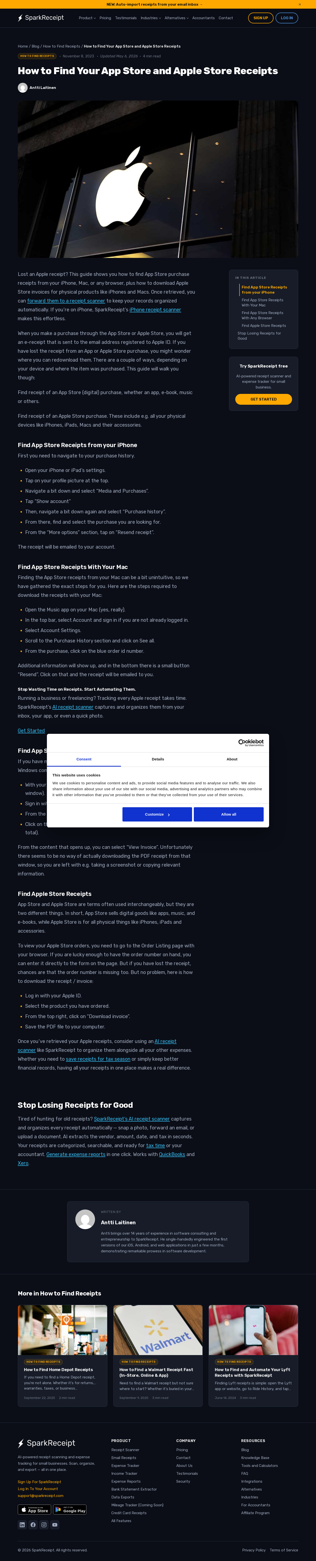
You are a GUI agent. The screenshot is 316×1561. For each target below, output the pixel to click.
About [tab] (232, 759)
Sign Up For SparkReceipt (39, 1482)
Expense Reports (126, 1481)
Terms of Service (284, 1550)
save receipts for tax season (98, 1059)
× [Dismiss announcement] (299, 4)
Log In (287, 18)
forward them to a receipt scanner (66, 301)
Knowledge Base (255, 1458)
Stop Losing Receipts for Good (259, 336)
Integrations (251, 1481)
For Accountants (255, 1505)
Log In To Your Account (38, 1489)
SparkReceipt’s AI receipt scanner (132, 1119)
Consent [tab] (84, 759)
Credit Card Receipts (129, 1513)
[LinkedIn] (22, 1524)
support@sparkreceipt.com (40, 1496)
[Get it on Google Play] (69, 1509)
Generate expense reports (75, 1154)
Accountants (203, 18)
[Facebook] (33, 1524)
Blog (245, 1450)
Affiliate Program (255, 1513)
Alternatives (175, 18)
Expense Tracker (125, 1465)
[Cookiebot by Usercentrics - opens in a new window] (242, 743)
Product (86, 18)
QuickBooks (172, 1154)
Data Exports (122, 1497)
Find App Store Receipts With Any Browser (262, 315)
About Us (184, 1465)
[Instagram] (44, 1524)
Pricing (105, 18)
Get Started (31, 731)
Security (183, 1481)
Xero (23, 1163)
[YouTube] (54, 1524)
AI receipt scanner (73, 707)
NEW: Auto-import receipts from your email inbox (155, 4)
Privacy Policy (254, 1550)
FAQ (244, 1473)
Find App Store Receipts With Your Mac (262, 302)
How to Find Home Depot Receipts (58, 1369)
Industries (149, 18)
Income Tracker (124, 1473)
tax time (155, 1145)
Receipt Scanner (125, 1450)
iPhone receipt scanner (155, 310)
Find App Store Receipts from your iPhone (264, 290)
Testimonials (126, 18)
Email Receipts (123, 1458)
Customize (157, 814)
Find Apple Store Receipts (264, 325)
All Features (121, 1521)
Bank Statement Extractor (134, 1489)
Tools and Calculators (259, 1465)
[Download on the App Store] (34, 1509)
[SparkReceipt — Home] (41, 18)
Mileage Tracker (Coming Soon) (137, 1505)
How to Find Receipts (37, 56)
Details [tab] (158, 759)
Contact (226, 18)
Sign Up (261, 18)
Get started (264, 399)
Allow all (228, 814)
